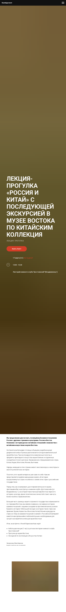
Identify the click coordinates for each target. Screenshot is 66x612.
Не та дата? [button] (28, 258)
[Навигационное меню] (63, 3)
